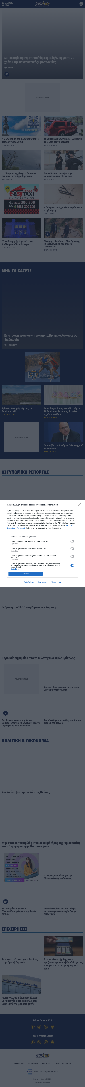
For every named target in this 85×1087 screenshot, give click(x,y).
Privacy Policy (56, 582)
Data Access (42, 582)
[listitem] (42, 536)
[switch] (72, 541)
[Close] (80, 505)
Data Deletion (29, 582)
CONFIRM (25, 574)
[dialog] (42, 543)
